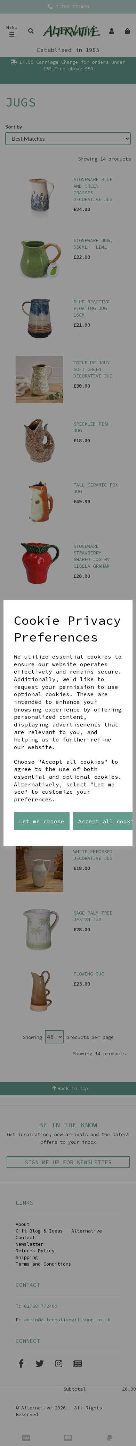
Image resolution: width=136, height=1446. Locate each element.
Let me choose (41, 821)
